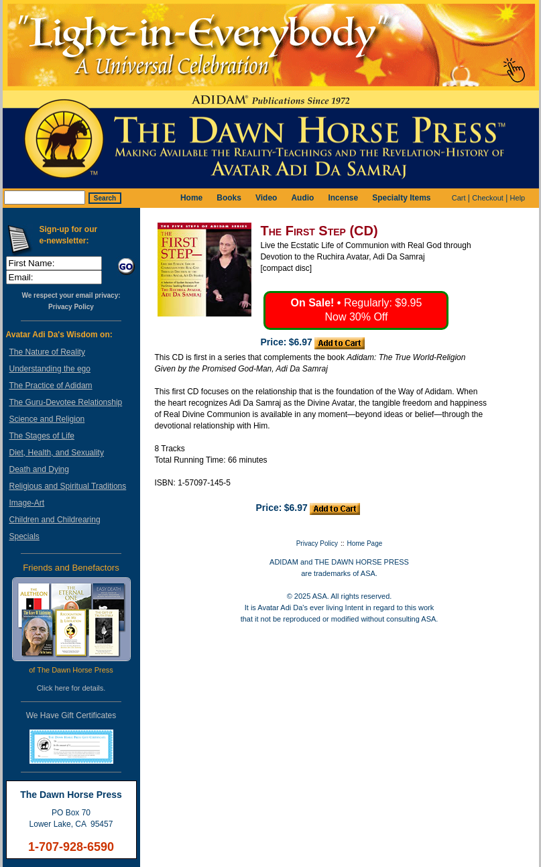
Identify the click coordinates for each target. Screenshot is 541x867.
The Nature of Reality (47, 352)
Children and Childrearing (55, 519)
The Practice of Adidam (51, 385)
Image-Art (27, 503)
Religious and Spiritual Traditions (68, 486)
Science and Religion (47, 419)
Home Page (365, 543)
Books (229, 198)
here (62, 688)
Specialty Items (401, 198)
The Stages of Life (41, 436)
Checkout (487, 198)
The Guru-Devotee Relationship (66, 402)
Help (518, 198)
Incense (343, 198)
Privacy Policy (71, 306)
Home (191, 198)
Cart (459, 198)
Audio (302, 198)
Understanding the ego (50, 368)
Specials (24, 536)
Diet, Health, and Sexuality (56, 452)
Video (266, 198)
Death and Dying (39, 469)
